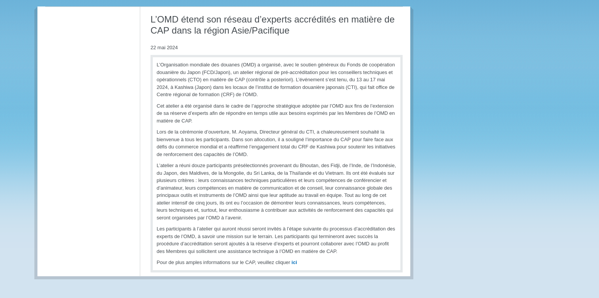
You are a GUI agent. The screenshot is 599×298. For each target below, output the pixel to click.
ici (294, 262)
